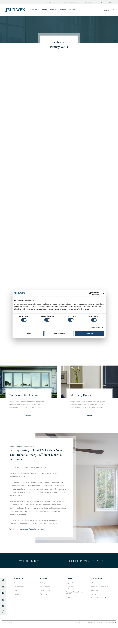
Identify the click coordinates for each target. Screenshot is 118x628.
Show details (95, 327)
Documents (44, 598)
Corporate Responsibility (99, 587)
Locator (19, 447)
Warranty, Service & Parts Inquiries (74, 593)
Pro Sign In (109, 2)
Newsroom (95, 590)
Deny (29, 334)
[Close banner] (103, 293)
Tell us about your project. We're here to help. (27, 529)
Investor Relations (97, 598)
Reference (43, 594)
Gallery (42, 583)
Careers (93, 594)
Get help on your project (88, 560)
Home (12, 447)
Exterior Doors (19, 587)
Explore (28, 415)
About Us (94, 583)
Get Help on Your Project (69, 2)
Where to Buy (51, 2)
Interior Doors (19, 590)
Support (63, 10)
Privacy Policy (79, 622)
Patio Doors (18, 594)
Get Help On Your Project (72, 587)
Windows (17, 583)
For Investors (86, 2)
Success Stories (45, 590)
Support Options (71, 583)
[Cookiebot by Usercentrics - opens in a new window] (90, 293)
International (111, 622)
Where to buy (29, 560)
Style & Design (45, 587)
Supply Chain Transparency (95, 622)
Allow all (89, 334)
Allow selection (59, 334)
